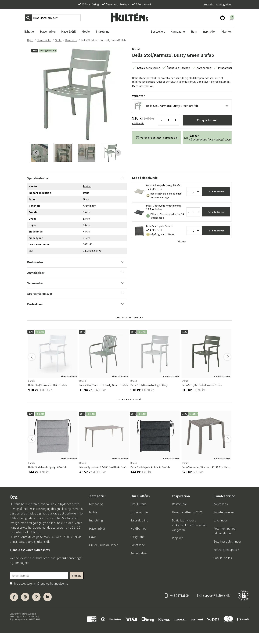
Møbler (93, 512)
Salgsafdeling (139, 520)
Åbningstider (224, 4)
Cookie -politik (222, 558)
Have (92, 537)
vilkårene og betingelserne (51, 583)
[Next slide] (118, 153)
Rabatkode (138, 545)
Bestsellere (179, 504)
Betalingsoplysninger (227, 541)
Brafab (136, 49)
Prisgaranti (137, 537)
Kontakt (208, 4)
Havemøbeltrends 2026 (187, 512)
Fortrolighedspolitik (226, 550)
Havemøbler (44, 40)
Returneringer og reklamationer (224, 531)
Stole (58, 40)
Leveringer (220, 520)
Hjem (30, 40)
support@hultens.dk (36, 542)
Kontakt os (220, 504)
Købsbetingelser (224, 512)
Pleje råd (177, 538)
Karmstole (71, 40)
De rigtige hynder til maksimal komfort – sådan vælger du (189, 525)
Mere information (142, 86)
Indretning (96, 520)
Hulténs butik (139, 512)
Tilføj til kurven (207, 120)
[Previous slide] (36, 153)
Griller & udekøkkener (103, 545)
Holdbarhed (138, 529)
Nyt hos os (96, 504)
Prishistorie (138, 123)
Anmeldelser (139, 553)
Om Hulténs (138, 504)
